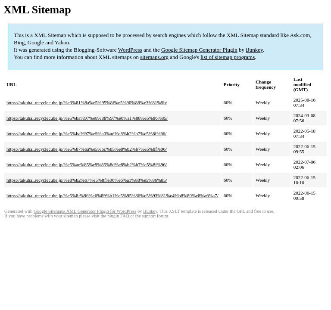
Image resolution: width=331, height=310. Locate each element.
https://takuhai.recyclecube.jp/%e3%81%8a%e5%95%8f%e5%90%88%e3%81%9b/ (86, 102)
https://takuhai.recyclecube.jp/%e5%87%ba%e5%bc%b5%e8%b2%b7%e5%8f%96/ (86, 149)
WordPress (130, 49)
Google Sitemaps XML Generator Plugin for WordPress (85, 211)
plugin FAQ (118, 216)
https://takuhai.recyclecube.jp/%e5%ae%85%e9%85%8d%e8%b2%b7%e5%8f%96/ (86, 164)
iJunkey (254, 49)
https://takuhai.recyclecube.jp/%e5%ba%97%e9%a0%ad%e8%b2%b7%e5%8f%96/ (86, 133)
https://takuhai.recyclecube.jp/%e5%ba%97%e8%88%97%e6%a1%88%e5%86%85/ (87, 118)
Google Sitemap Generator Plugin (199, 49)
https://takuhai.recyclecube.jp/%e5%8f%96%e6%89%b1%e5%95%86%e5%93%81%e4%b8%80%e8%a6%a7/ (112, 195)
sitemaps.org (154, 57)
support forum (155, 216)
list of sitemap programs (227, 57)
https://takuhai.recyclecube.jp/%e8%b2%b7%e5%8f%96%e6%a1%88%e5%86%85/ (86, 180)
